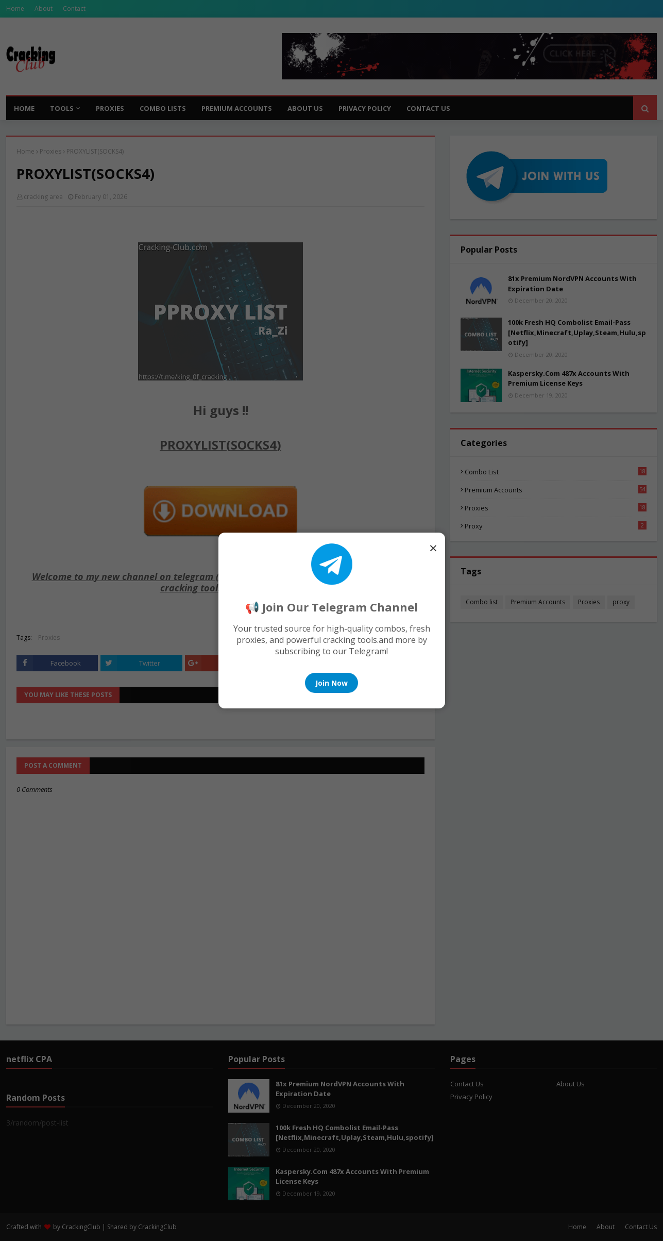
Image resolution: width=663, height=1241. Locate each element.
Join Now (331, 683)
